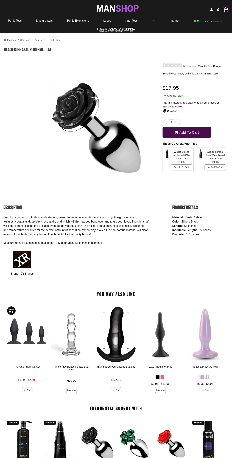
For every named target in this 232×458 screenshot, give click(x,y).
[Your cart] (225, 9)
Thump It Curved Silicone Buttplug (116, 366)
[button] (157, 377)
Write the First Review (209, 66)
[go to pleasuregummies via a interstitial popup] (208, 21)
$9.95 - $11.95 (160, 383)
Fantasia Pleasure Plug (205, 366)
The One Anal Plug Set (27, 366)
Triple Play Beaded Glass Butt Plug (71, 368)
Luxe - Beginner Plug (160, 366)
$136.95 (116, 380)
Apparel (174, 20)
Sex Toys (25, 39)
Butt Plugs (54, 39)
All (153, 20)
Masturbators (44, 20)
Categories (10, 39)
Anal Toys (131, 20)
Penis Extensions (78, 20)
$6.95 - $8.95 (205, 383)
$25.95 (71, 381)
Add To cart (187, 132)
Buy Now (27, 390)
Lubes (107, 20)
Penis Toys (15, 20)
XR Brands (26, 273)
